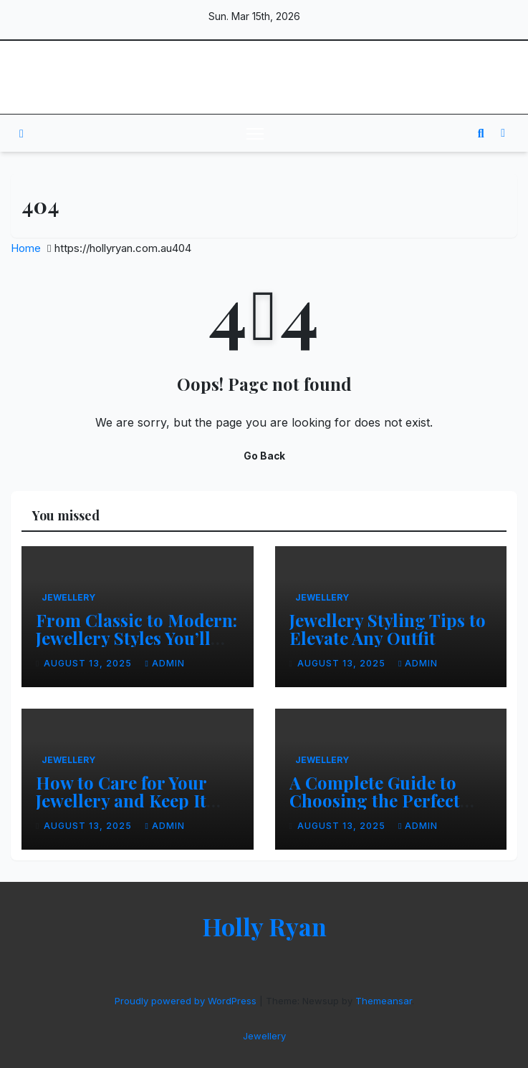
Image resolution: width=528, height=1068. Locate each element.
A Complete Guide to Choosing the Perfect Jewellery (374, 800)
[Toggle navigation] (255, 132)
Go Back (264, 456)
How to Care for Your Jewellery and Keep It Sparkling (121, 800)
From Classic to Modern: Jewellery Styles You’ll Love (136, 637)
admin (164, 663)
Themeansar (383, 1000)
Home (26, 248)
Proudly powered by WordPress (187, 1000)
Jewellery (68, 597)
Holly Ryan (264, 77)
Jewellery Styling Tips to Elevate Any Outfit (387, 628)
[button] (481, 133)
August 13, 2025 (89, 663)
